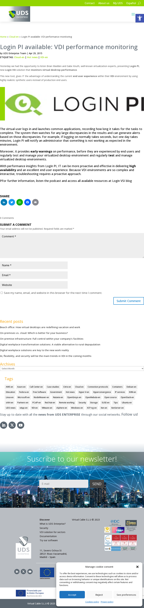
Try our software (49, 540)
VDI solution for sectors (52, 532)
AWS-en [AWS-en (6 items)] (9, 387)
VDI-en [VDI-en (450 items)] (35, 407)
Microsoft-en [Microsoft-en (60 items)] (24, 397)
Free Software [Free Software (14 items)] (39, 392)
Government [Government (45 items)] (56, 392)
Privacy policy (107, 601)
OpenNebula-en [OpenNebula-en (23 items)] (92, 397)
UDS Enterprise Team (14, 53)
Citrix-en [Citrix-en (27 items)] (67, 387)
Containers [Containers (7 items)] (117, 387)
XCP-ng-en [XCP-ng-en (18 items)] (92, 407)
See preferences (126, 594)
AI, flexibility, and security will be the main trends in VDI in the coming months (45, 356)
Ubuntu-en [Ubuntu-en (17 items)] (127, 402)
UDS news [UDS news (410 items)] (11, 407)
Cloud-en (14, 36)
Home (3, 36)
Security (44, 528)
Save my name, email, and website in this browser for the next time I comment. (53, 293)
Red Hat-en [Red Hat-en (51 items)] (50, 402)
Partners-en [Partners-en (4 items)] (22, 402)
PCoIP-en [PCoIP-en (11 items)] (36, 402)
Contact (90, 3)
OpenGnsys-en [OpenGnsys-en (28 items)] (74, 397)
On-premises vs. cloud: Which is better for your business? (34, 333)
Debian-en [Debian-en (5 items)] (131, 387)
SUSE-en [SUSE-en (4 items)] (105, 402)
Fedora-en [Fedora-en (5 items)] (24, 392)
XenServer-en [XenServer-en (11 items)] (117, 407)
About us (103, 3)
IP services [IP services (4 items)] (120, 392)
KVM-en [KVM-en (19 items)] (132, 392)
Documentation (48, 536)
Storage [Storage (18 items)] (94, 402)
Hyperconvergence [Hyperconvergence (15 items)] (102, 392)
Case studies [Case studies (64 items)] (53, 387)
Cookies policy (92, 601)
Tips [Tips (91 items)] (116, 402)
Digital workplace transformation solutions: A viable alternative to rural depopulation (50, 344)
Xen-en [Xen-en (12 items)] (104, 407)
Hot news (32, 57)
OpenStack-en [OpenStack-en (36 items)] (127, 397)
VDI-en (44, 57)
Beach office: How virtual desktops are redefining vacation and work (40, 327)
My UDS (118, 3)
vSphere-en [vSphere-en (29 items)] (61, 407)
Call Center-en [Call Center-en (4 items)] (36, 387)
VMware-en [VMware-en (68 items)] (47, 407)
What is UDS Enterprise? (53, 523)
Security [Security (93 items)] (82, 402)
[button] (139, 18)
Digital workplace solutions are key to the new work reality (34, 350)
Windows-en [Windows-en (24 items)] (77, 407)
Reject (99, 594)
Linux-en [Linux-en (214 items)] (10, 397)
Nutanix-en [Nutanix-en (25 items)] (58, 397)
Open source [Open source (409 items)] (110, 397)
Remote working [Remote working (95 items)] (67, 402)
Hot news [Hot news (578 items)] (70, 392)
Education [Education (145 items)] (10, 392)
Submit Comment (128, 301)
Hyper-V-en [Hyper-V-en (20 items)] (84, 392)
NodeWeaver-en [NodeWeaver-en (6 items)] (41, 397)
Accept (72, 594)
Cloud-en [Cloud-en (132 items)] (79, 387)
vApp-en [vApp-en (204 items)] (24, 407)
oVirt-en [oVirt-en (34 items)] (9, 402)
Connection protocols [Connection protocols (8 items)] (98, 387)
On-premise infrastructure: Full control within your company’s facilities (41, 338)
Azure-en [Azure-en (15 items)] (21, 387)
